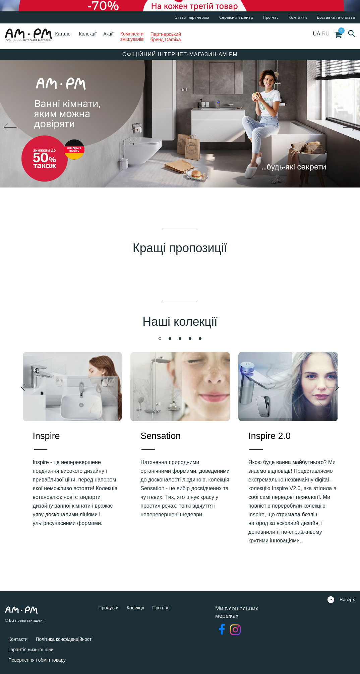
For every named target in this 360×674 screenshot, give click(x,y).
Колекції (88, 33)
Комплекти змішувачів (132, 36)
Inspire (46, 436)
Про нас (271, 17)
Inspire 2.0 (269, 436)
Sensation (160, 436)
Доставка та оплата (336, 17)
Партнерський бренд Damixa (166, 36)
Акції (108, 33)
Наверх (341, 599)
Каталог (63, 33)
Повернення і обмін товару (41, 660)
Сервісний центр (236, 17)
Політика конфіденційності (72, 639)
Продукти (110, 607)
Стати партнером (192, 17)
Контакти (298, 17)
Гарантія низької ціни (34, 649)
